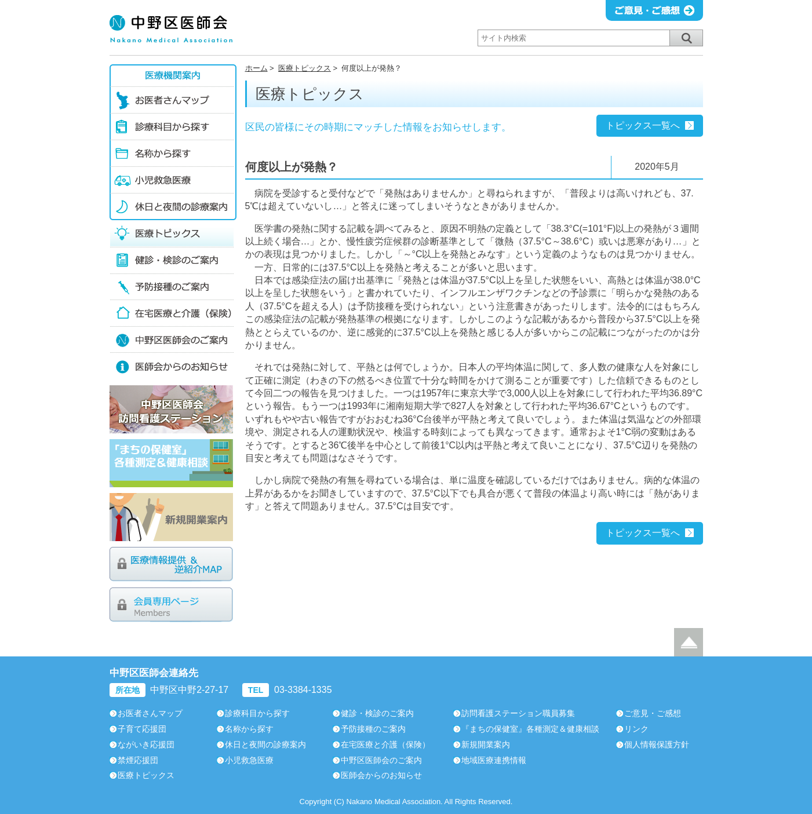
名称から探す (173, 153)
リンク (636, 728)
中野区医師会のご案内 (173, 339)
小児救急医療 (173, 179)
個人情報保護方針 (656, 744)
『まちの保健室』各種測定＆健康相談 (530, 728)
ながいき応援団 (146, 744)
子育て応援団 (142, 728)
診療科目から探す (173, 126)
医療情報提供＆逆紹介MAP (171, 564)
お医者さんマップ (173, 99)
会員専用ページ (171, 604)
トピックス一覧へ (643, 125)
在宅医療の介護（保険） (173, 313)
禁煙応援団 (138, 760)
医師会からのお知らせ (173, 366)
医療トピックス (304, 68)
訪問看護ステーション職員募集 (518, 713)
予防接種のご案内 (173, 286)
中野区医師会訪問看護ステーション (171, 409)
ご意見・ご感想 (652, 713)
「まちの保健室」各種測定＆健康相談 (171, 463)
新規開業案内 (171, 517)
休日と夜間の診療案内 (173, 206)
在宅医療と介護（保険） (385, 744)
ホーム (256, 68)
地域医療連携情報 (493, 760)
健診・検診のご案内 (173, 259)
